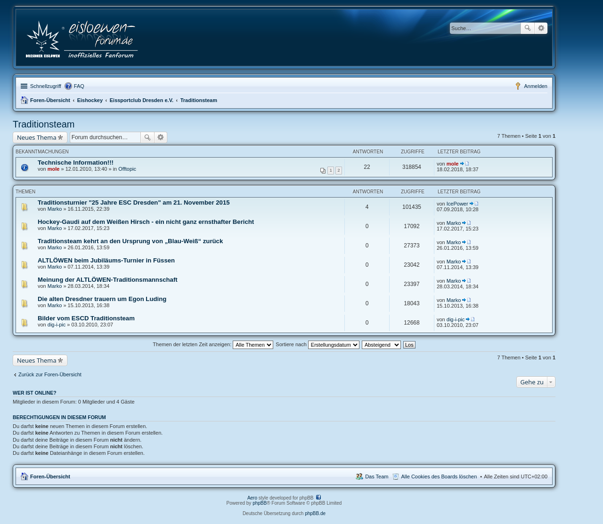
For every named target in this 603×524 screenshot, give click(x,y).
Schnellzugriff (45, 86)
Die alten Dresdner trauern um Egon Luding (102, 298)
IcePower (457, 203)
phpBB (260, 503)
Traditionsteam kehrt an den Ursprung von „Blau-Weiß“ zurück (130, 241)
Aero (252, 497)
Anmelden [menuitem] (535, 86)
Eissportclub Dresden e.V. (141, 100)
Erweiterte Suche (541, 28)
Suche (528, 28)
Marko (55, 209)
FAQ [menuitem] (79, 86)
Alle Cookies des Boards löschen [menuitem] (439, 476)
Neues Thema (37, 137)
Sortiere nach (317, 344)
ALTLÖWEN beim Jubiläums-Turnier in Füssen (106, 260)
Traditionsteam (198, 100)
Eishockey (90, 100)
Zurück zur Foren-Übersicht (49, 374)
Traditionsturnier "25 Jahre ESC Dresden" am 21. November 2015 (134, 202)
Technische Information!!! (76, 162)
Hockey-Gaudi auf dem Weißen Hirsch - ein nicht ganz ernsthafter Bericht (146, 221)
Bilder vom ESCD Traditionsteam (86, 318)
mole (54, 169)
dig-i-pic (57, 324)
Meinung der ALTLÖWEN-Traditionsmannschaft (108, 279)
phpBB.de (315, 513)
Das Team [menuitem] (376, 476)
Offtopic (127, 169)
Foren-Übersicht (50, 100)
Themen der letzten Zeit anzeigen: (213, 344)
